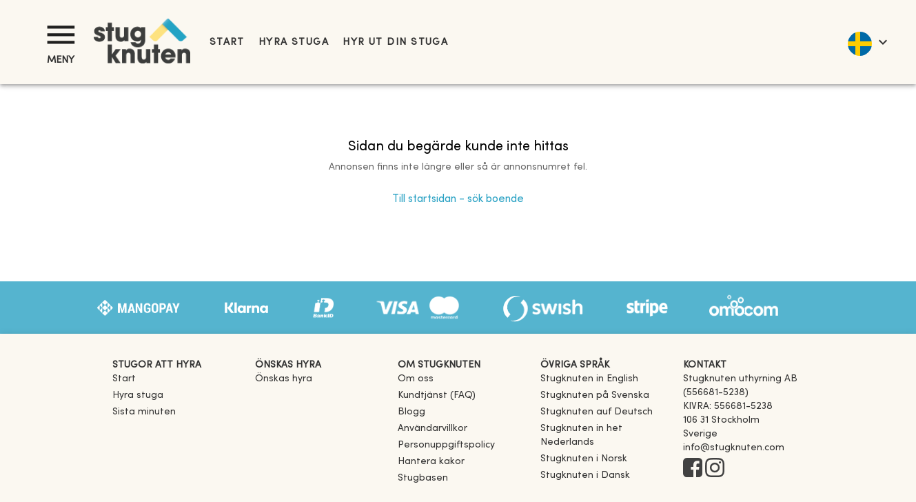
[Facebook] (692, 469)
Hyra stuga (293, 42)
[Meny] (61, 35)
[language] (866, 42)
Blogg (411, 412)
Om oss (416, 378)
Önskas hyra (283, 378)
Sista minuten (144, 412)
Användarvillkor (432, 428)
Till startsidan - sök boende (458, 199)
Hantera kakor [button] (431, 461)
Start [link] (227, 42)
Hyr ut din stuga (395, 42)
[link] (589, 378)
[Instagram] (714, 469)
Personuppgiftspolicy (446, 445)
